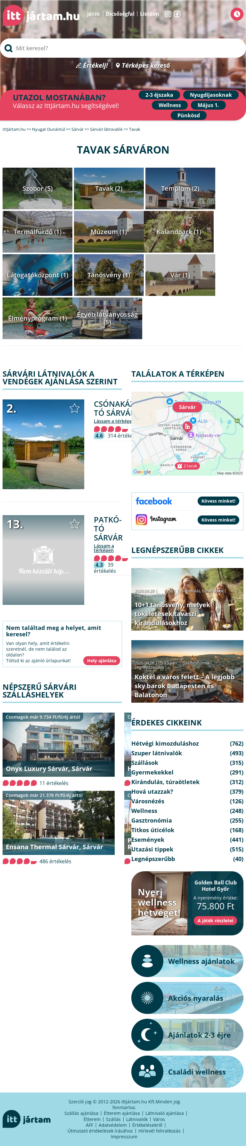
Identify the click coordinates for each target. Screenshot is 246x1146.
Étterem (92, 1119)
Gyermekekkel (152, 772)
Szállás (113, 1119)
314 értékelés (124, 435)
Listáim (149, 13)
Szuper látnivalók (156, 753)
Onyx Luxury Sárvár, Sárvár (49, 768)
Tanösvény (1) (108, 275)
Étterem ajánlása (122, 1113)
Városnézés (147, 801)
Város (159, 1119)
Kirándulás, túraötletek (202, 591)
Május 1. (208, 105)
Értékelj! (95, 65)
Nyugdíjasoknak (211, 94)
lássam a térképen (114, 421)
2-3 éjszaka (159, 94)
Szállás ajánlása (81, 1113)
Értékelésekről (147, 1125)
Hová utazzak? (152, 791)
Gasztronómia (195, 663)
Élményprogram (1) (37, 318)
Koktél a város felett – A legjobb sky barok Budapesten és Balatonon (185, 686)
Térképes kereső (146, 65)
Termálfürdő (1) (37, 231)
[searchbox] (123, 48)
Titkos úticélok (152, 830)
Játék (93, 13)
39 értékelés (105, 567)
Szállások (144, 762)
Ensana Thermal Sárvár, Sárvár (54, 846)
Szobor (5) (37, 188)
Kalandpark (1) (178, 231)
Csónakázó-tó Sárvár (118, 408)
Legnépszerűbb (149, 595)
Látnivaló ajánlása (164, 1113)
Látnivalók (137, 1119)
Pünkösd (188, 115)
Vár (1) (180, 275)
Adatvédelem (113, 1125)
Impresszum (124, 1136)
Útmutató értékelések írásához (100, 1131)
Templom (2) (180, 188)
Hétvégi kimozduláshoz (165, 743)
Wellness (170, 105)
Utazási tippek (152, 849)
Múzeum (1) (109, 231)
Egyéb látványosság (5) (107, 318)
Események (147, 839)
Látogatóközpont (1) (37, 275)
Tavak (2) (108, 188)
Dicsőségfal (120, 13)
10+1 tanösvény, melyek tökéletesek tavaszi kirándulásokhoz (172, 613)
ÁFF (89, 1125)
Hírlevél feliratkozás (159, 1131)
